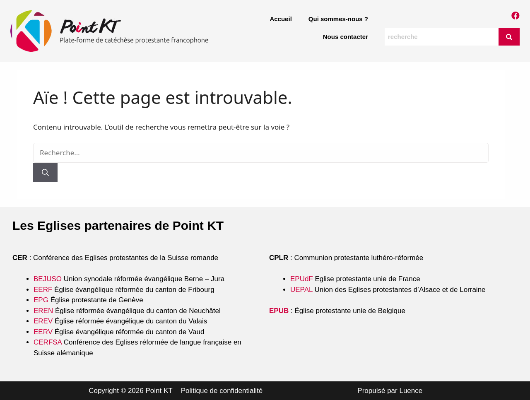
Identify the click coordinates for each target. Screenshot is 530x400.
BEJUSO (49, 279)
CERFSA (48, 342)
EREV (43, 321)
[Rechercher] (45, 173)
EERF (43, 290)
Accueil (281, 18)
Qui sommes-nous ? (338, 18)
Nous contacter (345, 36)
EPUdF (301, 279)
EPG (41, 300)
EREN (43, 311)
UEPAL (301, 290)
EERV (43, 332)
